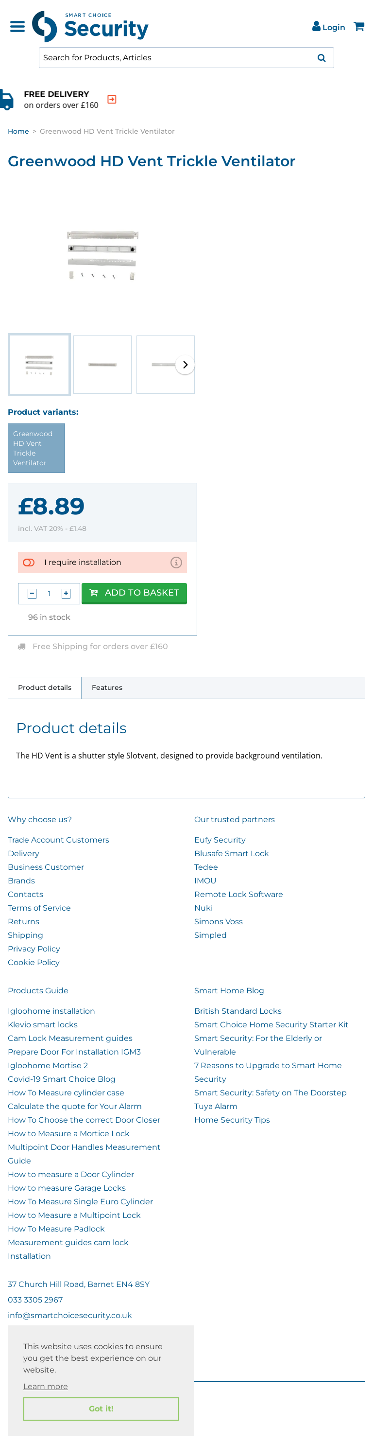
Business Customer (46, 867)
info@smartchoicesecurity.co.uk (70, 1315)
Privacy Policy (34, 948)
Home (18, 131)
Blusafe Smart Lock (231, 853)
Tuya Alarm (215, 1106)
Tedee (206, 867)
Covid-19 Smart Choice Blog (62, 1079)
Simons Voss (218, 921)
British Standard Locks (238, 1011)
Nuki (203, 908)
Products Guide (38, 990)
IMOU (205, 880)
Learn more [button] (45, 1386)
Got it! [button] (101, 1408)
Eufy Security (220, 840)
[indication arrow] (151, 99)
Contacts (25, 894)
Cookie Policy (34, 962)
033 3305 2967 (35, 1299)
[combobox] (186, 57)
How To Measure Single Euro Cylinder (80, 1201)
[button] (185, 364)
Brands (21, 880)
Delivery (23, 853)
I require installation (82, 562)
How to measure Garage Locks (67, 1188)
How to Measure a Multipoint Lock (74, 1215)
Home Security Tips (232, 1120)
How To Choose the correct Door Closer (84, 1120)
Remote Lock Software (238, 894)
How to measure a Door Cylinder (71, 1174)
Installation (29, 1256)
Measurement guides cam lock (68, 1242)
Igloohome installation (51, 1011)
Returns (23, 921)
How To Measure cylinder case (66, 1092)
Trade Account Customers (58, 840)
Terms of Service (39, 908)
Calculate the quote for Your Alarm (75, 1106)
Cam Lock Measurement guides (70, 1038)
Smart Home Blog (229, 990)
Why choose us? (40, 819)
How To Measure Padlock (56, 1228)
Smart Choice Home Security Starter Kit (271, 1024)
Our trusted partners (234, 819)
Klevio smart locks (43, 1024)
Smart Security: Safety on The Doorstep (270, 1092)
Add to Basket (134, 592)
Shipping (25, 935)
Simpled (210, 935)
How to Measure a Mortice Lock (69, 1133)
